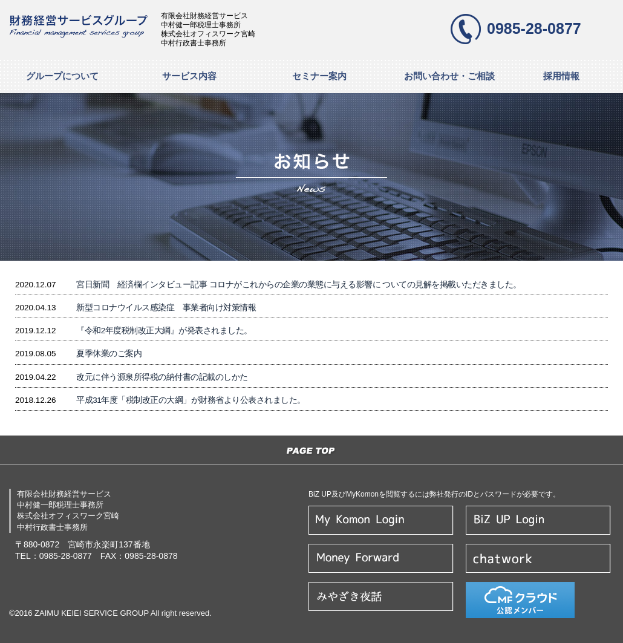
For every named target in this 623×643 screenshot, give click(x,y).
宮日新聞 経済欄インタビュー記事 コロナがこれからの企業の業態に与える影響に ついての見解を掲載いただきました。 (298, 284)
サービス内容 (189, 76)
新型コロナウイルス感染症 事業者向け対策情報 (166, 307)
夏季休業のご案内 (109, 353)
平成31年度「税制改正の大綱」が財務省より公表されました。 (190, 400)
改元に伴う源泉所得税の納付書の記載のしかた (162, 377)
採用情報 (561, 76)
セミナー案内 (319, 76)
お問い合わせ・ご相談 (449, 76)
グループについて (62, 76)
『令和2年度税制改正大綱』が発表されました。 (164, 330)
